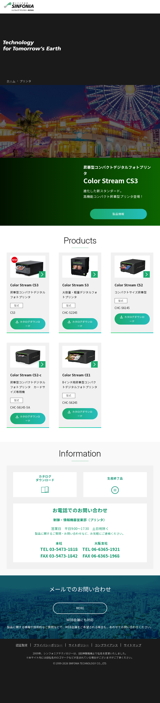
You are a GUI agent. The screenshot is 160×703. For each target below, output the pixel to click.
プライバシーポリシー (48, 679)
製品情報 (118, 248)
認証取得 (22, 679)
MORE (80, 642)
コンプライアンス (106, 679)
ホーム (11, 115)
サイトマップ (132, 679)
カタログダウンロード (30, 357)
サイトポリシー (79, 679)
